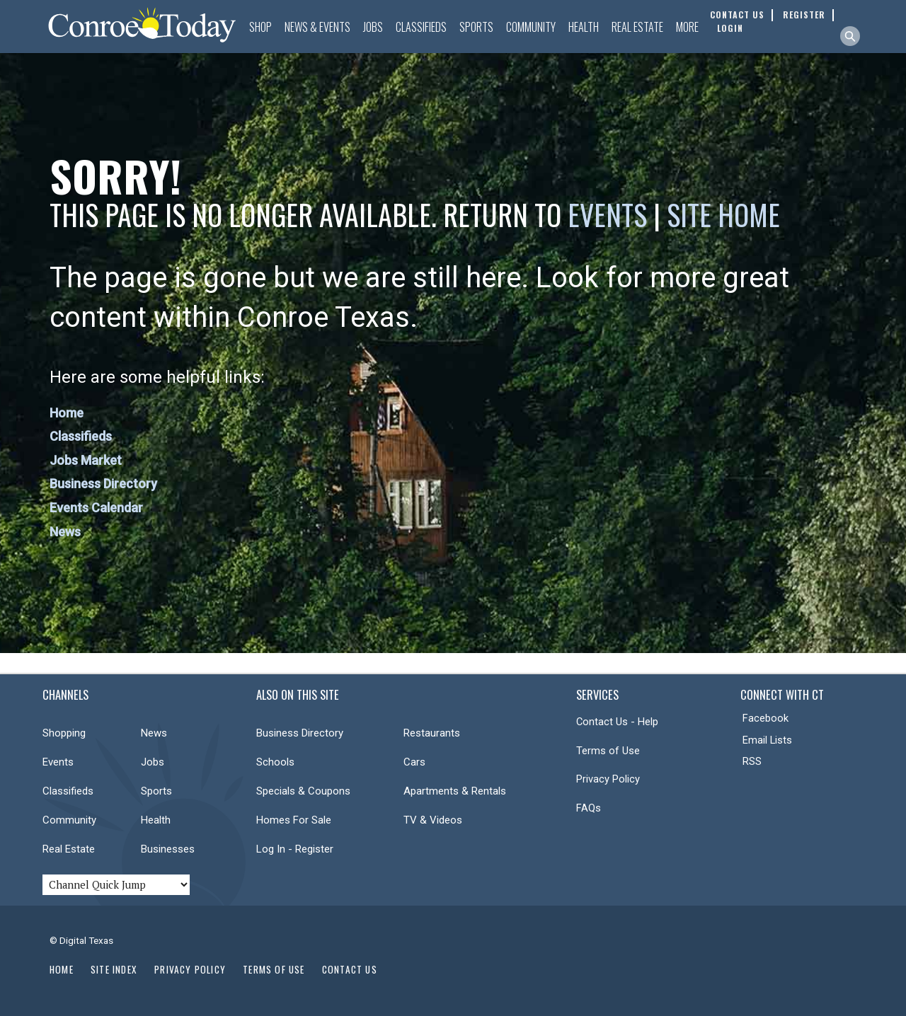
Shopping (64, 733)
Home (67, 412)
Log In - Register (294, 849)
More (687, 26)
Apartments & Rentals (454, 791)
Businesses (168, 849)
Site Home (723, 214)
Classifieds (421, 26)
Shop (260, 26)
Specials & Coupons (303, 791)
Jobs (373, 26)
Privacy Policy (608, 779)
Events (607, 214)
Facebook (765, 718)
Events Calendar (96, 507)
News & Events (317, 26)
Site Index (114, 969)
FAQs (588, 808)
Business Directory (103, 483)
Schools (275, 762)
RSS (752, 761)
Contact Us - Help (617, 721)
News (65, 531)
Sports (476, 26)
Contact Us (349, 969)
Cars (414, 762)
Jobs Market (86, 460)
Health (583, 26)
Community (531, 26)
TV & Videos (432, 820)
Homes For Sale (293, 820)
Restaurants (431, 733)
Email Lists (767, 740)
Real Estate (637, 26)
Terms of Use (608, 750)
